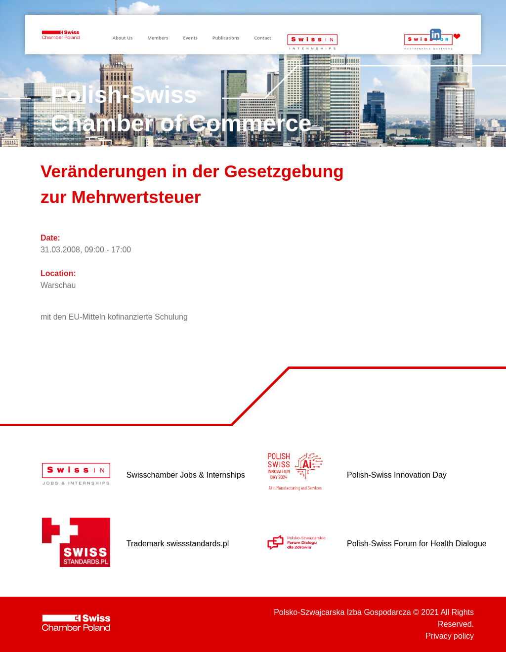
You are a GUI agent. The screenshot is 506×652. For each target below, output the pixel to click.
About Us (123, 38)
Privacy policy (449, 636)
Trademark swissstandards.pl (177, 543)
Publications (225, 38)
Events (190, 38)
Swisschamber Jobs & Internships (185, 475)
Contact (262, 38)
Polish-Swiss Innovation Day (397, 475)
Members (157, 38)
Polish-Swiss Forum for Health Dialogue (417, 543)
